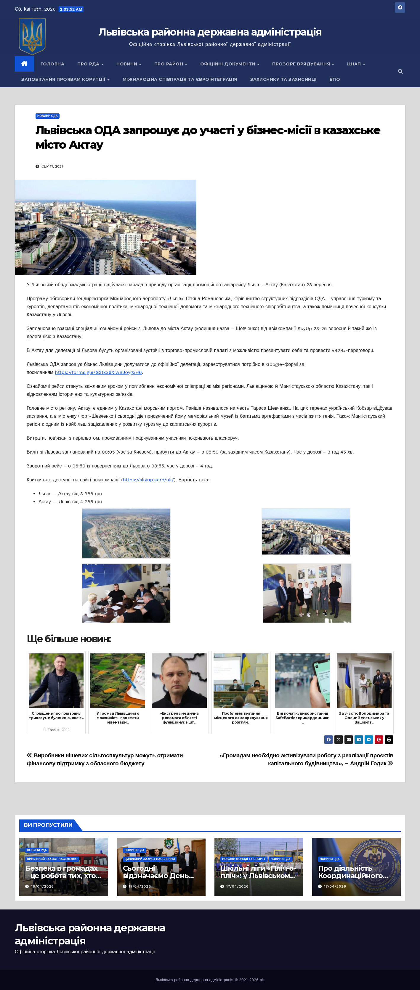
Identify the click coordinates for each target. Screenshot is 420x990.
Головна (53, 64)
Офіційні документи (228, 64)
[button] (400, 71)
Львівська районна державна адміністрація (210, 32)
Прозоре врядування (301, 64)
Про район (169, 64)
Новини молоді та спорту (244, 859)
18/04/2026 (42, 886)
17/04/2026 (140, 886)
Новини (127, 64)
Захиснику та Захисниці (283, 79)
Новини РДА (37, 850)
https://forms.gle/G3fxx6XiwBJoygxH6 (98, 372)
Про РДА (89, 64)
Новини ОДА (47, 116)
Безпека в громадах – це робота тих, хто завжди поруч (61, 875)
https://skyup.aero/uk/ (148, 480)
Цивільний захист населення (52, 859)
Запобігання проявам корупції (64, 79)
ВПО (335, 79)
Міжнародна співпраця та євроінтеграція (180, 79)
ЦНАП (355, 64)
